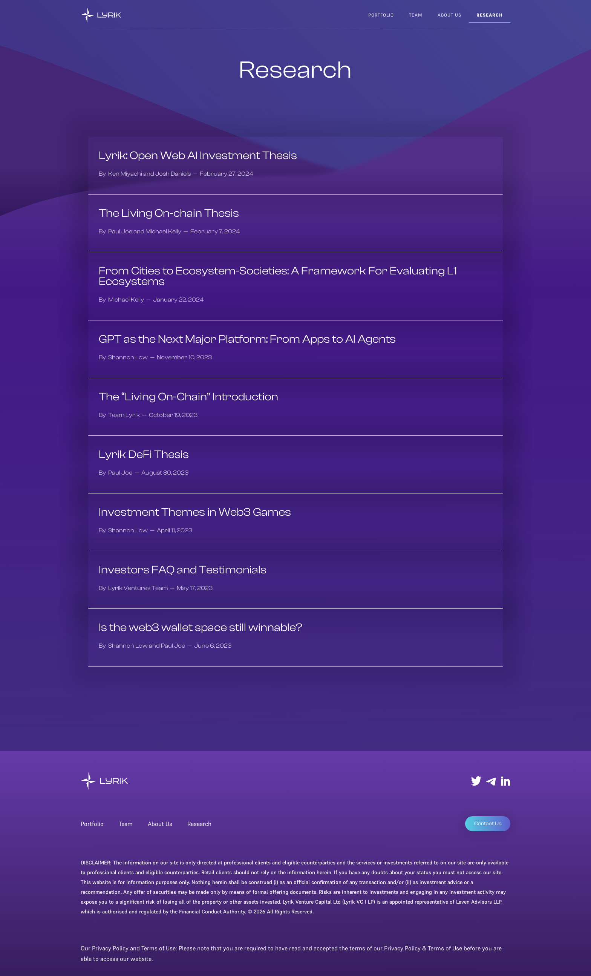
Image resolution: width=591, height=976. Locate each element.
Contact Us (487, 824)
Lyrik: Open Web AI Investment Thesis (198, 155)
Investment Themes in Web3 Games (195, 512)
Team (126, 823)
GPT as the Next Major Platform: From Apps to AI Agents (247, 339)
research (489, 15)
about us (449, 15)
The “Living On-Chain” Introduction (188, 397)
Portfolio (381, 15)
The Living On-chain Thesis (169, 213)
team (416, 15)
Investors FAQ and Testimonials (182, 570)
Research (199, 823)
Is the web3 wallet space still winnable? (200, 627)
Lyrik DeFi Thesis (144, 454)
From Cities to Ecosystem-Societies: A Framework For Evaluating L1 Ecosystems (278, 276)
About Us (160, 823)
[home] (101, 15)
